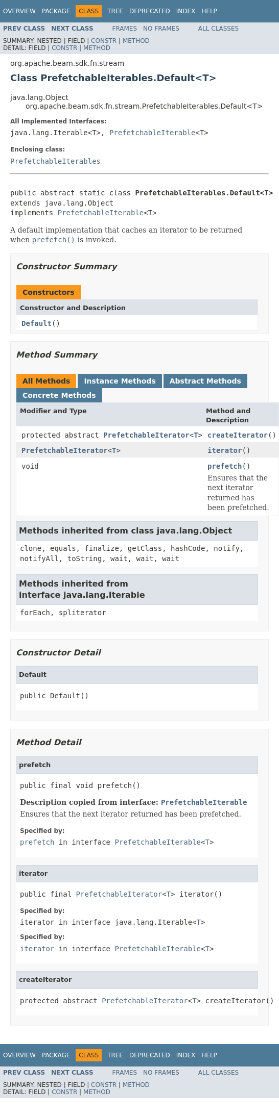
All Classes (218, 28)
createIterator (237, 435)
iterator (224, 450)
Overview (19, 11)
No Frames (161, 28)
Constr (104, 40)
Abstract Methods (205, 381)
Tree (115, 11)
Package (56, 11)
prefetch (224, 466)
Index (186, 11)
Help (209, 11)
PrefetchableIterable (152, 133)
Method (136, 40)
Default (36, 323)
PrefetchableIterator (146, 435)
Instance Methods (119, 381)
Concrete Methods (59, 395)
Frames (124, 28)
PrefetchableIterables (55, 161)
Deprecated (149, 11)
